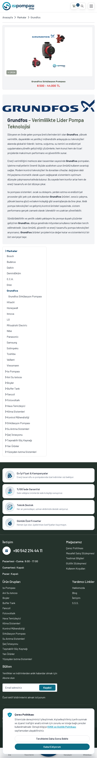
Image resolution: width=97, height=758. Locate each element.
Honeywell (12, 307)
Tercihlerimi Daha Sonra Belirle (52, 738)
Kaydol (47, 687)
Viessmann (13, 365)
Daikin (10, 267)
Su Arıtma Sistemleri (17, 428)
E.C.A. (10, 279)
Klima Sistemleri (15, 411)
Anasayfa (7, 17)
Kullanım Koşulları (75, 568)
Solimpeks (12, 348)
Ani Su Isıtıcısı (13, 377)
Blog (74, 592)
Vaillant (11, 359)
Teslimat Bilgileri (75, 558)
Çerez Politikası (74, 548)
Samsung (12, 342)
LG (8, 319)
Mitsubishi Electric (17, 325)
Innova (10, 313)
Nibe (9, 330)
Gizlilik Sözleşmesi (76, 563)
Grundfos (36, 17)
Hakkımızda (78, 587)
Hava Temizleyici (15, 405)
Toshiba (11, 353)
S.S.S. (75, 603)
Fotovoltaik (12, 400)
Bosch (10, 256)
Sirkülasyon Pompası (17, 423)
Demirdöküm (14, 273)
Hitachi (11, 302)
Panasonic (12, 336)
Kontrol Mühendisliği (17, 417)
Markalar (21, 17)
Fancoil (10, 394)
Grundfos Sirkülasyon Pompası (25, 296)
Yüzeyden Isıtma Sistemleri (21, 451)
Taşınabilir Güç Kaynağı (18, 440)
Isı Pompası (12, 371)
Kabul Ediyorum (52, 746)
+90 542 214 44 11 (27, 550)
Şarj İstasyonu (14, 434)
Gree (9, 284)
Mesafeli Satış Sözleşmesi (80, 553)
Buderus (11, 261)
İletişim (76, 597)
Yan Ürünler (12, 446)
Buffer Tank (12, 388)
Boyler (9, 382)
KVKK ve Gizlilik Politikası (61, 726)
